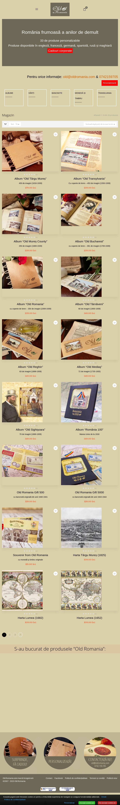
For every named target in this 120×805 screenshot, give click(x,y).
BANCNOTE (57, 93)
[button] (84, 9)
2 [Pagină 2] (9, 635)
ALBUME (9, 93)
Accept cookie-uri (87, 803)
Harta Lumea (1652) (89, 617)
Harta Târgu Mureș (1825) (89, 555)
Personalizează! (109, 83)
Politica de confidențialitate (15, 800)
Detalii (103, 797)
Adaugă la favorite (56, 134)
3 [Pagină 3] (15, 635)
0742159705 (108, 77)
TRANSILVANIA (104, 93)
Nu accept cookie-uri (107, 803)
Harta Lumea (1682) (30, 617)
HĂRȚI (31, 93)
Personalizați (69, 803)
